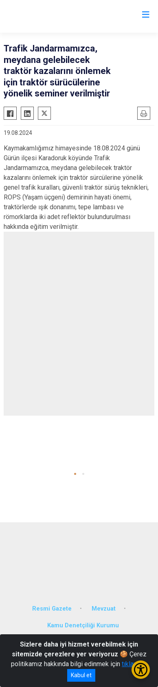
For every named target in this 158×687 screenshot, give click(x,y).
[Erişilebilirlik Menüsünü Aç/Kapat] (141, 669)
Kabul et (81, 675)
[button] (75, 474)
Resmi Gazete (52, 608)
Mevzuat (104, 608)
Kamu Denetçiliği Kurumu (83, 625)
